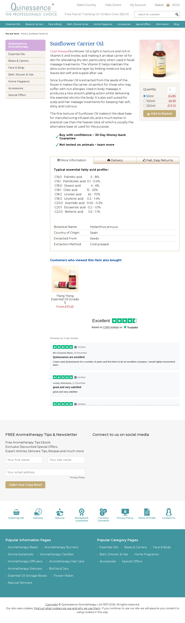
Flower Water (64, 575)
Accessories (124, 24)
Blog (176, 24)
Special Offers (143, 24)
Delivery (115, 160)
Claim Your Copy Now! (25, 485)
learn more (105, 144)
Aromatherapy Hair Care (66, 561)
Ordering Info (16, 513)
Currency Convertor (103, 515)
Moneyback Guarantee (82, 515)
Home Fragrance (103, 24)
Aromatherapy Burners (61, 547)
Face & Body (55, 24)
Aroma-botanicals (20, 554)
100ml (159, 101)
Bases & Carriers (34, 24)
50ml (159, 96)
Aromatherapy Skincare (25, 568)
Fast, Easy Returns (158, 160)
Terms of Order (147, 513)
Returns (60, 513)
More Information (71, 160)
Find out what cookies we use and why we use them (67, 608)
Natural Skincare (20, 582)
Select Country (86, 5)
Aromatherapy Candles (56, 554)
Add (159, 113)
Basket (167, 5)
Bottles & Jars (58, 568)
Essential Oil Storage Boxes (27, 575)
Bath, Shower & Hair (78, 24)
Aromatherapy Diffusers (25, 561)
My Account (138, 5)
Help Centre (113, 5)
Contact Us (169, 513)
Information (162, 24)
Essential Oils (13, 24)
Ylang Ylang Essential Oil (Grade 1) (65, 299)
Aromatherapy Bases (23, 547)
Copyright (51, 604)
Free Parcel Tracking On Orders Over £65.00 (97, 14)
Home (24, 34)
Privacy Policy (77, 477)
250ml (159, 106)
